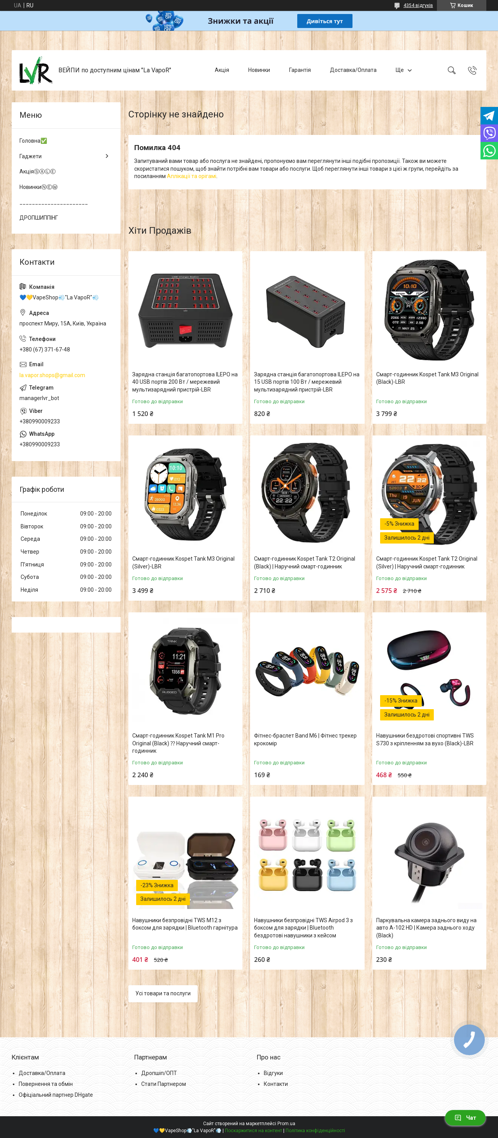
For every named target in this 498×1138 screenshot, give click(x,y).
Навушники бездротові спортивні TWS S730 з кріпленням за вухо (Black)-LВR (425, 739)
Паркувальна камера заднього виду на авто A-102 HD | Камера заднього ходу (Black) (426, 928)
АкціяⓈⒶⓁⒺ (37, 171)
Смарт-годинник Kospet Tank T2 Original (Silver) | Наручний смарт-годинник (426, 563)
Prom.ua (286, 1123)
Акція (222, 70)
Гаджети (30, 156)
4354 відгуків (418, 5)
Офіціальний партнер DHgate (56, 1095)
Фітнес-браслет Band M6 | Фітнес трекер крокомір (305, 739)
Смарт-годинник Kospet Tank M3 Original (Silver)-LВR (183, 563)
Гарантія (300, 70)
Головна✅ (33, 141)
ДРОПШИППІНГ (38, 218)
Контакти (276, 1084)
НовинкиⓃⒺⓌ (38, 187)
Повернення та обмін (46, 1084)
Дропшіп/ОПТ (159, 1073)
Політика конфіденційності (315, 1130)
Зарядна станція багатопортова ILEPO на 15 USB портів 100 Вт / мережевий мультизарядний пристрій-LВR (306, 382)
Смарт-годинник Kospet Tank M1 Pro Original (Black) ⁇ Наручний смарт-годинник (178, 743)
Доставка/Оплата (353, 70)
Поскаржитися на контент (253, 1130)
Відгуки (273, 1073)
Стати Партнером (163, 1084)
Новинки (259, 70)
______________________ (53, 202)
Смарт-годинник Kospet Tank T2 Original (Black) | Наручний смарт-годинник (304, 563)
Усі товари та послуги (163, 993)
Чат (465, 1117)
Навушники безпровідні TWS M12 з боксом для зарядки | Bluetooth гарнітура (185, 924)
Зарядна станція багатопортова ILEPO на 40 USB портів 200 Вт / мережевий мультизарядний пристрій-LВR (185, 382)
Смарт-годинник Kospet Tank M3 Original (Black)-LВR (427, 378)
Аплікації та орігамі (191, 176)
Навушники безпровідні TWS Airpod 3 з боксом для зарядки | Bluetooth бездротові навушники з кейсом (303, 928)
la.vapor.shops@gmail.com (52, 375)
